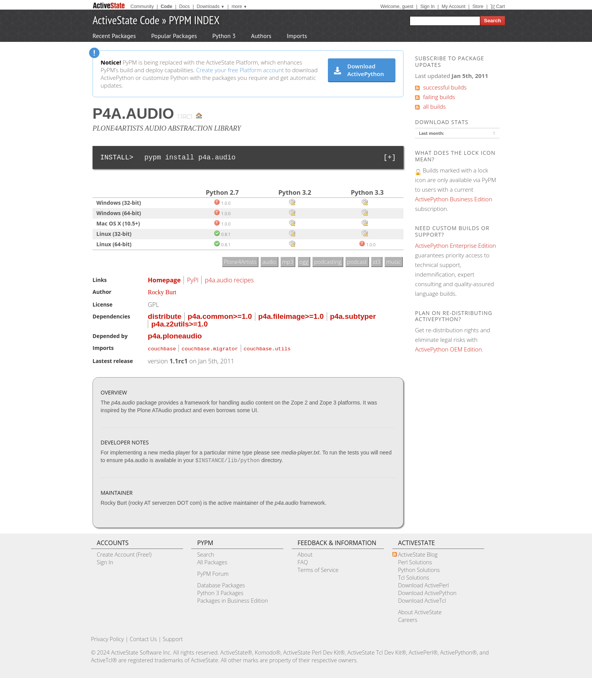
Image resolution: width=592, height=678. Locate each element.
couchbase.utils (267, 348)
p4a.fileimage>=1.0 (291, 316)
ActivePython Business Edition (453, 199)
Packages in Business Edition (232, 599)
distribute (164, 316)
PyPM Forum (212, 572)
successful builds (440, 87)
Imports (297, 36)
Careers (407, 618)
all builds (430, 106)
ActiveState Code (126, 19)
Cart (500, 6)
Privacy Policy (107, 638)
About (305, 553)
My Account (453, 6)
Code (166, 6)
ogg (303, 261)
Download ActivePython (359, 70)
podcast (357, 261)
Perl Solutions (415, 561)
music (393, 261)
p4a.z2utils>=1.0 (179, 324)
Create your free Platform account (240, 70)
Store (477, 6)
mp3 (288, 261)
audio (269, 261)
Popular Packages (174, 36)
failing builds (435, 97)
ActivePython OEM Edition (448, 349)
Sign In (427, 6)
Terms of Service (318, 568)
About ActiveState (420, 611)
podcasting (327, 261)
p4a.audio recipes (229, 280)
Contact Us (143, 638)
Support (173, 638)
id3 (376, 261)
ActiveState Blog (418, 553)
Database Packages (221, 584)
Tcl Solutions (413, 576)
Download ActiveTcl (422, 599)
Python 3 (224, 36)
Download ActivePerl (423, 584)
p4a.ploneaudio (175, 336)
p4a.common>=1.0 (220, 316)
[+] (390, 157)
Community (142, 6)
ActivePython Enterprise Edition (455, 245)
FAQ (303, 561)
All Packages (212, 561)
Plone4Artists (240, 261)
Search (205, 553)
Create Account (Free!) (124, 553)
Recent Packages (114, 36)
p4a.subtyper (353, 316)
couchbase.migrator (210, 348)
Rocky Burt (162, 292)
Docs (184, 6)
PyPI (192, 280)
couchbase (162, 348)
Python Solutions (419, 568)
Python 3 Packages (220, 591)
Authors (261, 36)
